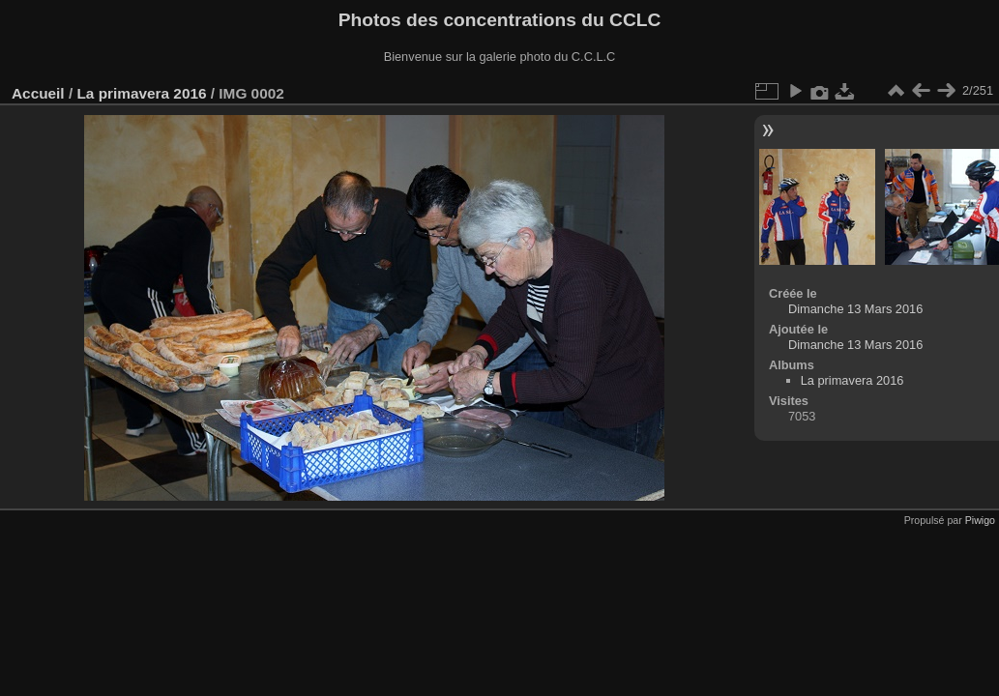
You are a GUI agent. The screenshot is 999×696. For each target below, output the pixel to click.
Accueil (38, 93)
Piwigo (980, 520)
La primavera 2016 (141, 93)
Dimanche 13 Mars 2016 (855, 309)
